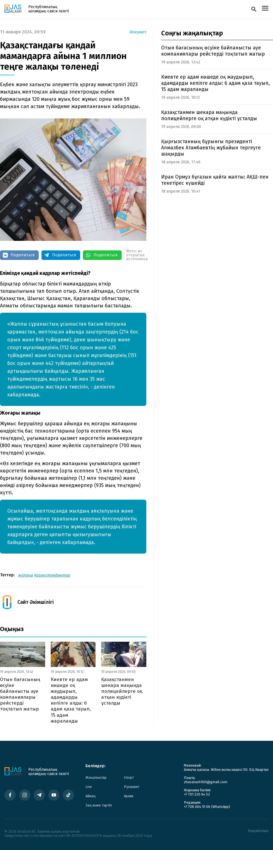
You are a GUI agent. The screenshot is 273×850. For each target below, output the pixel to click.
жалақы (25, 575)
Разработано (258, 831)
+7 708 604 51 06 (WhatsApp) (207, 807)
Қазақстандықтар (52, 575)
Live (88, 787)
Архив (128, 796)
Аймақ (90, 796)
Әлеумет (137, 32)
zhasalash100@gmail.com (205, 782)
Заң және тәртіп (98, 805)
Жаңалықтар (96, 777)
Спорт (129, 777)
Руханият (131, 787)
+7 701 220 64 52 (197, 794)
